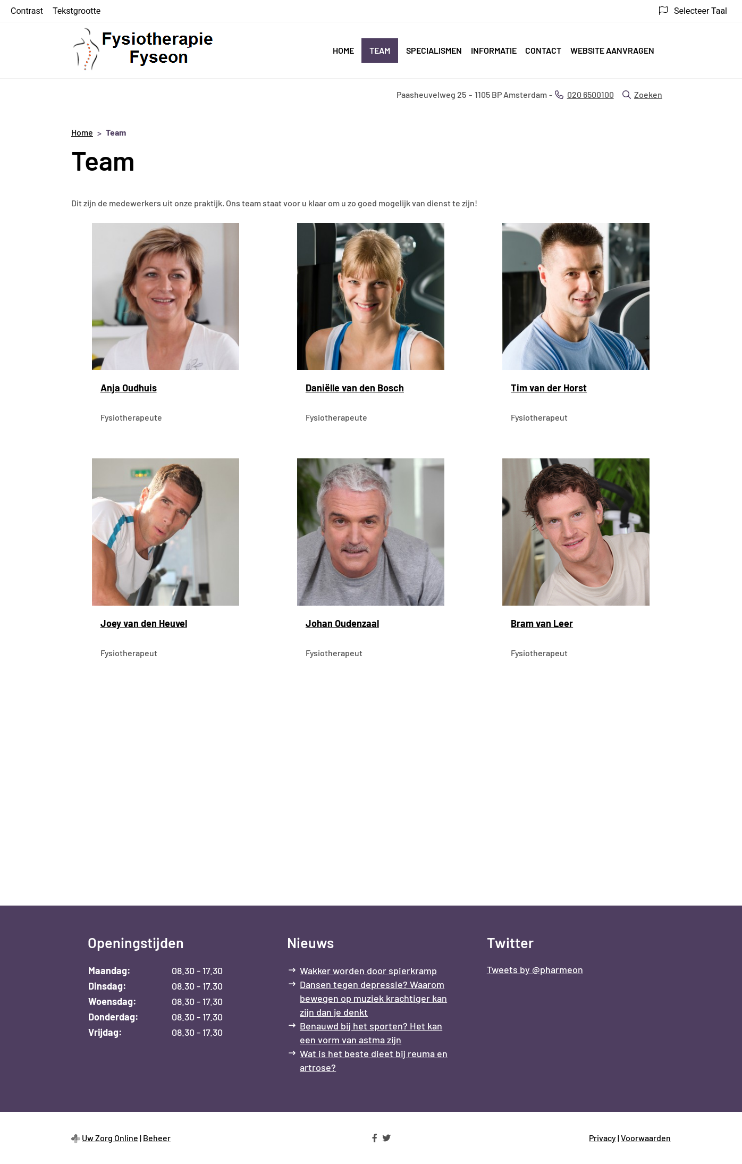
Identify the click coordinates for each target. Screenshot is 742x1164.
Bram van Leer (542, 623)
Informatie (494, 50)
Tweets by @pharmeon (535, 969)
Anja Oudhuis (128, 387)
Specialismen (434, 50)
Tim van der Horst (549, 387)
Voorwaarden (646, 1138)
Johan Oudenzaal (342, 623)
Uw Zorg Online (110, 1138)
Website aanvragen (612, 50)
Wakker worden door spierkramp (368, 970)
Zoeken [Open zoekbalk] (642, 94)
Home (343, 50)
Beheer (157, 1138)
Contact (543, 50)
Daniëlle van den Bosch (355, 387)
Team (379, 50)
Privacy (602, 1138)
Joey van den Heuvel (143, 623)
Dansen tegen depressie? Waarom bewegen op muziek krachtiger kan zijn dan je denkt (373, 998)
